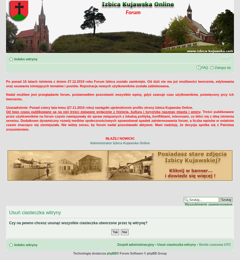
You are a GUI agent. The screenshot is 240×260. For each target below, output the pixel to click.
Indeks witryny (25, 59)
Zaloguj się (223, 67)
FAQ (204, 67)
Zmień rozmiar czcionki (226, 58)
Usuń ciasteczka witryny (176, 244)
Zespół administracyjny (135, 244)
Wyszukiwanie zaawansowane (208, 204)
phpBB (112, 253)
